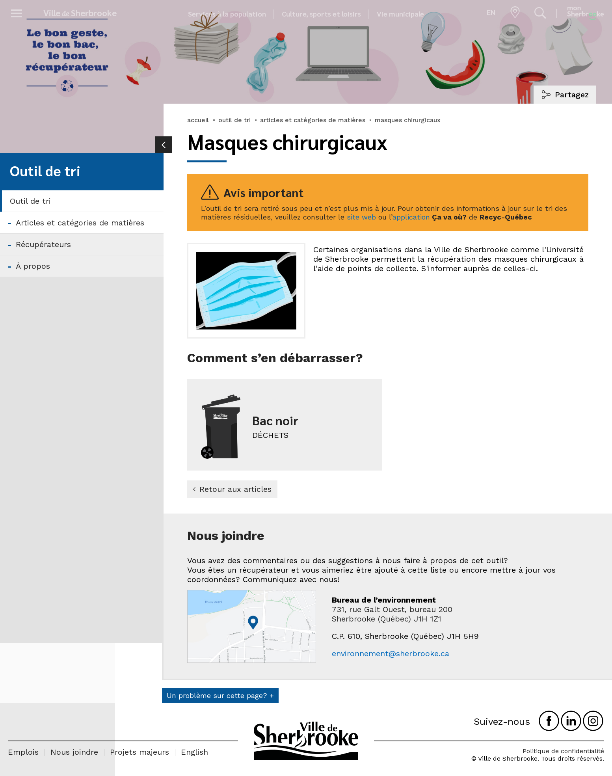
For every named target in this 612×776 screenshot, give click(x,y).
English (194, 752)
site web (361, 217)
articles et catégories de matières (312, 120)
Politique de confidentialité (563, 751)
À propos (33, 266)
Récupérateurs (43, 244)
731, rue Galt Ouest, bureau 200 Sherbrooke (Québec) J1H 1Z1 (392, 614)
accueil (198, 120)
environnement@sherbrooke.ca (390, 653)
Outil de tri (30, 201)
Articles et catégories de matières (80, 222)
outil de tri (234, 120)
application (411, 217)
